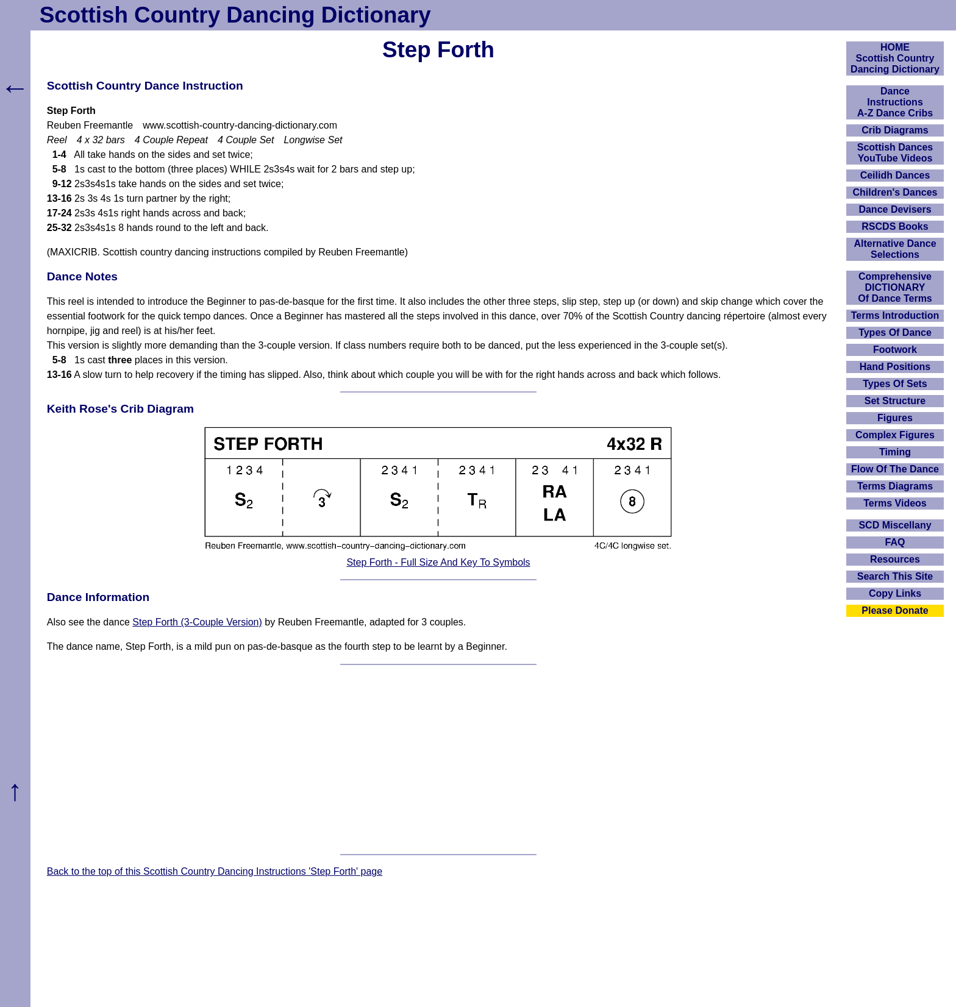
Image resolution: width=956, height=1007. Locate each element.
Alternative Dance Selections (895, 249)
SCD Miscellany (894, 525)
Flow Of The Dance (895, 469)
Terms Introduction (895, 315)
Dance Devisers (894, 209)
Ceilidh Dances (895, 175)
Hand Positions (895, 366)
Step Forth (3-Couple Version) (197, 622)
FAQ (895, 542)
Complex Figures (895, 435)
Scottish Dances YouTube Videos (895, 152)
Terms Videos (894, 503)
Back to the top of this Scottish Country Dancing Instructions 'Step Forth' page (214, 871)
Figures (895, 418)
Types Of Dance (895, 332)
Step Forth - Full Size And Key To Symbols (438, 562)
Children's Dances (895, 192)
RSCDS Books (894, 226)
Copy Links (895, 593)
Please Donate (894, 610)
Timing (895, 452)
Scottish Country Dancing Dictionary (235, 14)
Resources (895, 559)
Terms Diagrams (895, 486)
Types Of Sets (895, 384)
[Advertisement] (438, 759)
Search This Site (895, 576)
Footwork (895, 349)
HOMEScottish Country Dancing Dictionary (895, 58)
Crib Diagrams (894, 130)
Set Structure (895, 401)
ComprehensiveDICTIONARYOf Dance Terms (895, 287)
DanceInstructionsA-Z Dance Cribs (895, 102)
